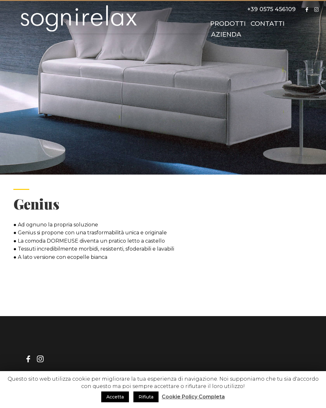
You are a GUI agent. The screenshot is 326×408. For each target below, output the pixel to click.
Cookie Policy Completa (193, 397)
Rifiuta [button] (145, 397)
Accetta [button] (115, 397)
